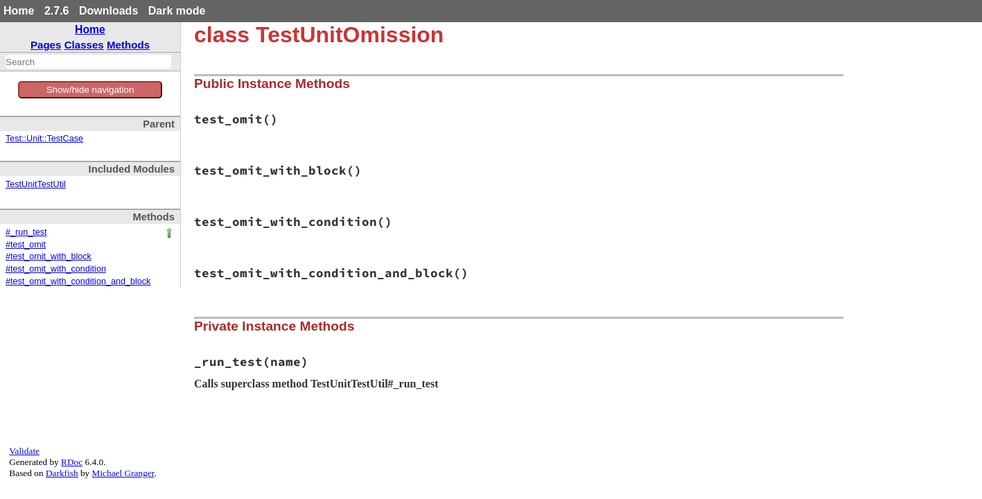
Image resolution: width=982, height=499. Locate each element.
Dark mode (177, 11)
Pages (46, 45)
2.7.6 (56, 11)
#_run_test (26, 232)
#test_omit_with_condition (56, 269)
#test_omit (26, 245)
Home (18, 11)
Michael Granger (123, 473)
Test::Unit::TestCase (44, 138)
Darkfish (62, 473)
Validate (24, 451)
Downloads (108, 11)
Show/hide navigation (90, 90)
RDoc (71, 462)
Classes (84, 45)
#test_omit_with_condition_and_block (78, 281)
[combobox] (88, 62)
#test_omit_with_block (48, 256)
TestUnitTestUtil (36, 184)
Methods (128, 45)
